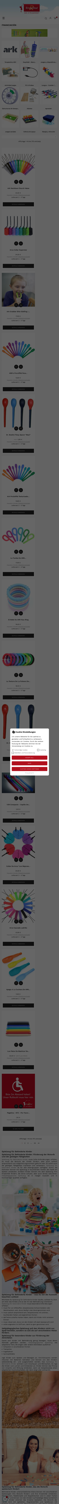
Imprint (32, 773)
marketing (41, 750)
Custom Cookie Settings (29, 769)
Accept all (29, 757)
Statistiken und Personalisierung (23, 753)
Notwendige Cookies (19, 750)
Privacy (27, 773)
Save (29, 763)
